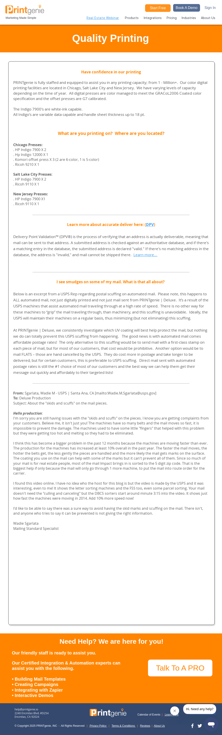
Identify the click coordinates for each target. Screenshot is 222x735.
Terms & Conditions (123, 725)
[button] (186, 8)
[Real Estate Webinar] (102, 17)
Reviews (145, 725)
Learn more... (145, 254)
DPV (150, 224)
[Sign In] (210, 8)
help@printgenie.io (26, 709)
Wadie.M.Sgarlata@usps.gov (131, 393)
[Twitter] (200, 726)
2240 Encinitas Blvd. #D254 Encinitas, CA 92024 (32, 715)
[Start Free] (158, 8)
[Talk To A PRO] (180, 668)
